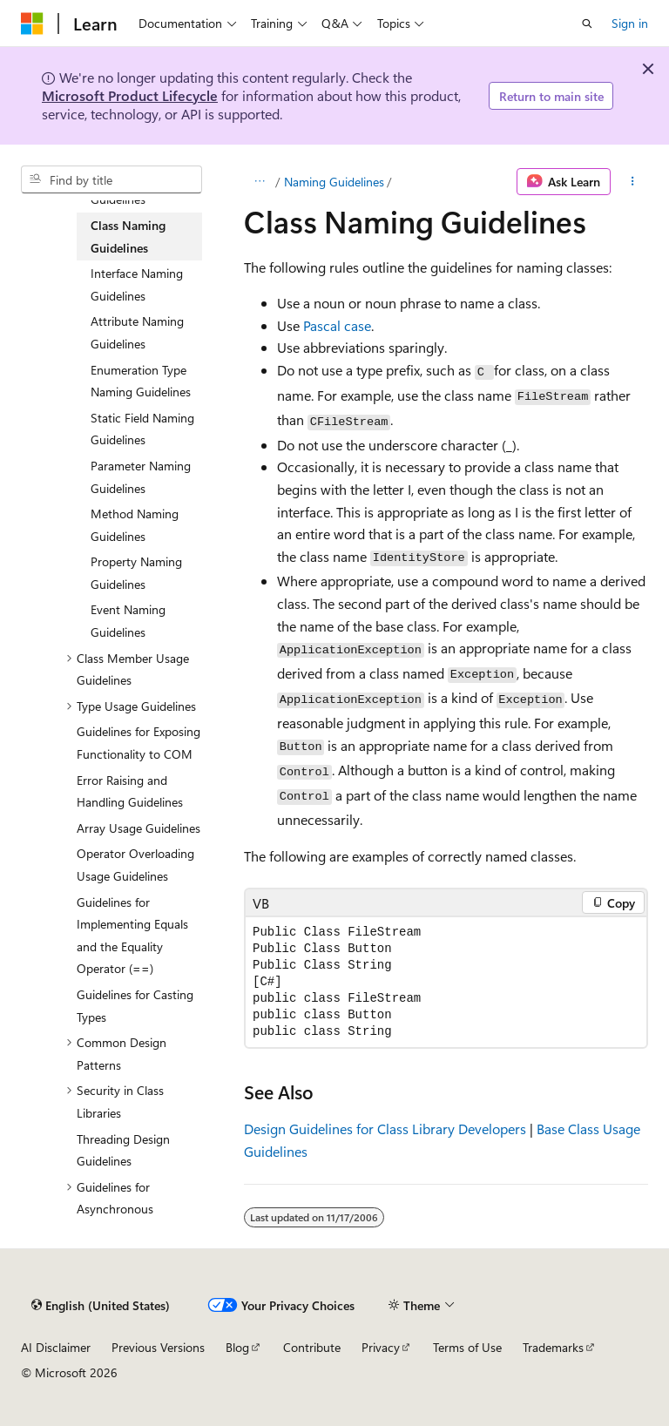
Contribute (312, 1347)
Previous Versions (158, 1347)
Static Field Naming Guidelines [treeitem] (142, 429)
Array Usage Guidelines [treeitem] (138, 828)
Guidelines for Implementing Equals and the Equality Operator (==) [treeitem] (132, 935)
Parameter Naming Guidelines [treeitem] (141, 477)
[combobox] (111, 179)
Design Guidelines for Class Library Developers (385, 1128)
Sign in (630, 23)
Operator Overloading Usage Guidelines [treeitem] (135, 864)
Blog (237, 1347)
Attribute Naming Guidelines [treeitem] (137, 332)
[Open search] (587, 23)
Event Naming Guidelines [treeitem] (128, 620)
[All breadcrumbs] (259, 182)
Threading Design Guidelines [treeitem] (123, 1150)
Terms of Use (467, 1347)
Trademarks (553, 1347)
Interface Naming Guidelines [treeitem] (137, 284)
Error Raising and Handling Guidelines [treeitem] (130, 791)
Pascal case (337, 325)
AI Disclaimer (56, 1347)
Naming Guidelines (334, 181)
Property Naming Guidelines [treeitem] (136, 572)
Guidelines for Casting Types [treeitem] (135, 1005)
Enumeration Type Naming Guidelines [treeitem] (141, 381)
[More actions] (633, 182)
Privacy (381, 1347)
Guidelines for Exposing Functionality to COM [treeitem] (138, 742)
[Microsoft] (32, 23)
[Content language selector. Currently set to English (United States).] (100, 1305)
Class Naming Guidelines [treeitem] (128, 236)
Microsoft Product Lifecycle (130, 95)
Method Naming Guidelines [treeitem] (135, 524)
